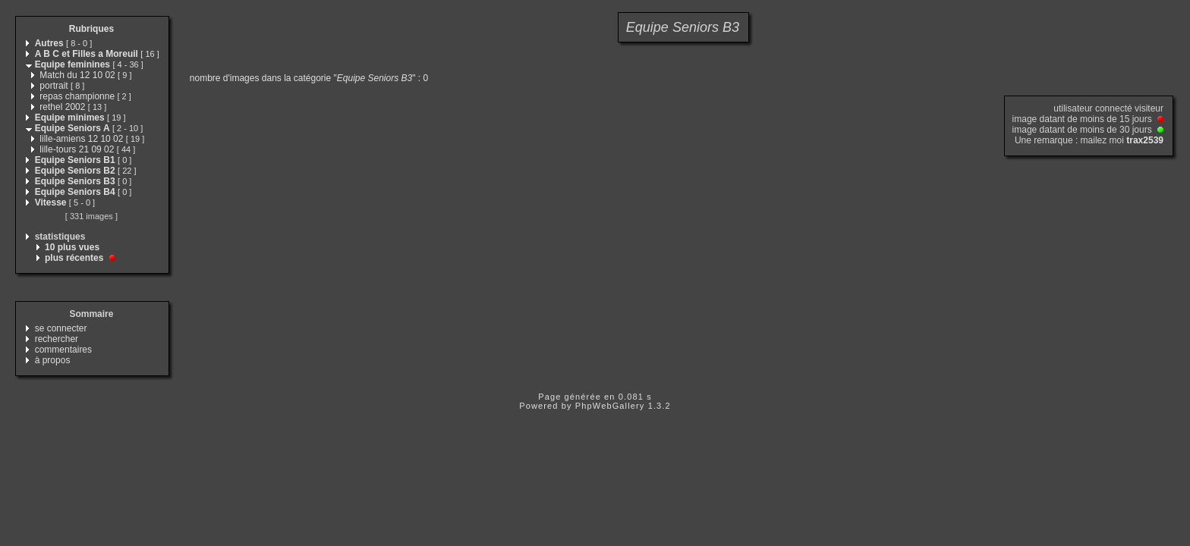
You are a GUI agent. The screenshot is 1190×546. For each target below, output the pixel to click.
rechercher (56, 339)
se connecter (61, 328)
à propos (53, 360)
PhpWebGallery (610, 405)
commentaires (63, 349)
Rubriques (91, 29)
